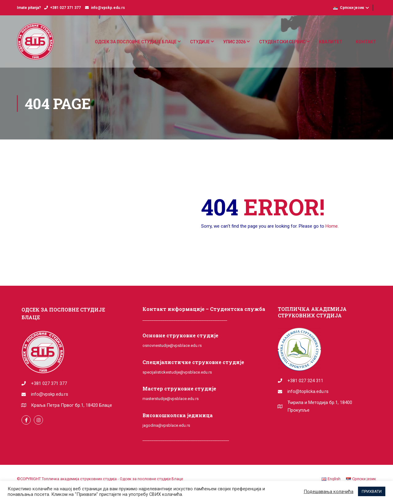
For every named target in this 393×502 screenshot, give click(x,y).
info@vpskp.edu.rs (108, 8)
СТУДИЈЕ (200, 41)
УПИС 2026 (234, 41)
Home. (332, 226)
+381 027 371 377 (65, 8)
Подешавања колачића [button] (328, 491)
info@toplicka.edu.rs (308, 391)
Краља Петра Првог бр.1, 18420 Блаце (71, 405)
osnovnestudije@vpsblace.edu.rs (172, 345)
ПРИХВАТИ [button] (372, 491)
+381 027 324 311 (305, 380)
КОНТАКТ (366, 41)
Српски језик (348, 8)
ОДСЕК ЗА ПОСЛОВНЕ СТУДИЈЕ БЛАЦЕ (136, 41)
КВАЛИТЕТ (330, 41)
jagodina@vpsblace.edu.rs (166, 425)
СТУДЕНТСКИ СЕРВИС (282, 41)
